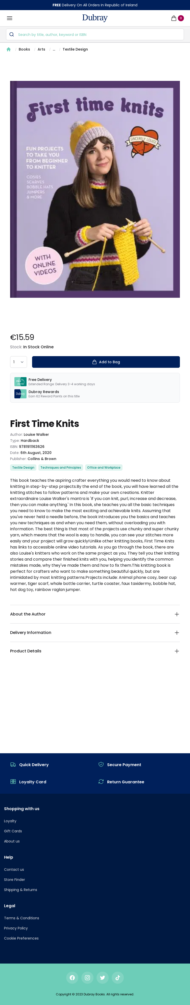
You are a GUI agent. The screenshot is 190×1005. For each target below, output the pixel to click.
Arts (41, 49)
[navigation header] (95, 18)
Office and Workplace (104, 467)
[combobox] (95, 34)
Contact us (14, 869)
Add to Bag (106, 361)
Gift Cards (13, 831)
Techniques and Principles (60, 467)
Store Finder (14, 879)
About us (12, 841)
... (54, 49)
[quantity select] (18, 362)
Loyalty (10, 821)
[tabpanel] (95, 189)
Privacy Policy (16, 928)
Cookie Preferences (21, 938)
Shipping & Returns (20, 889)
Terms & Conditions (21, 918)
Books (24, 49)
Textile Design (75, 49)
